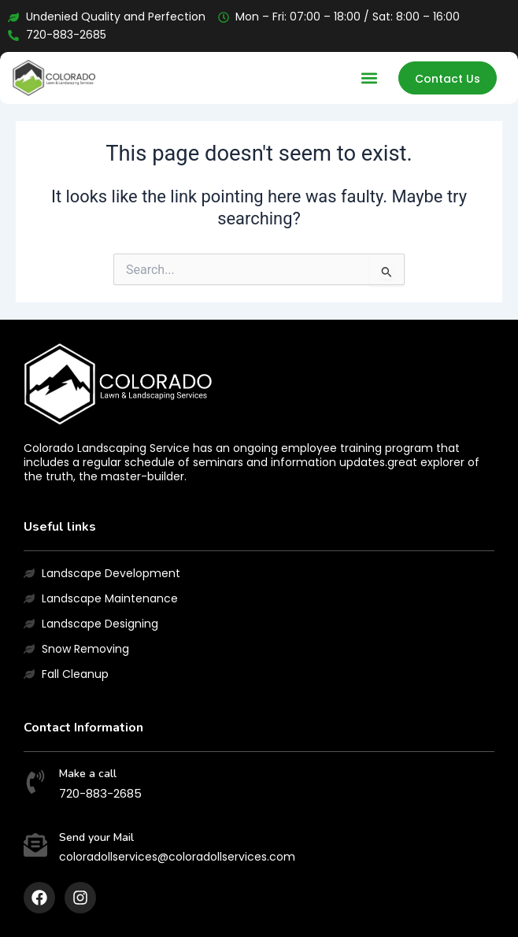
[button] (370, 78)
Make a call (88, 773)
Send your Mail (96, 837)
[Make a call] (35, 784)
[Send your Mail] (35, 847)
